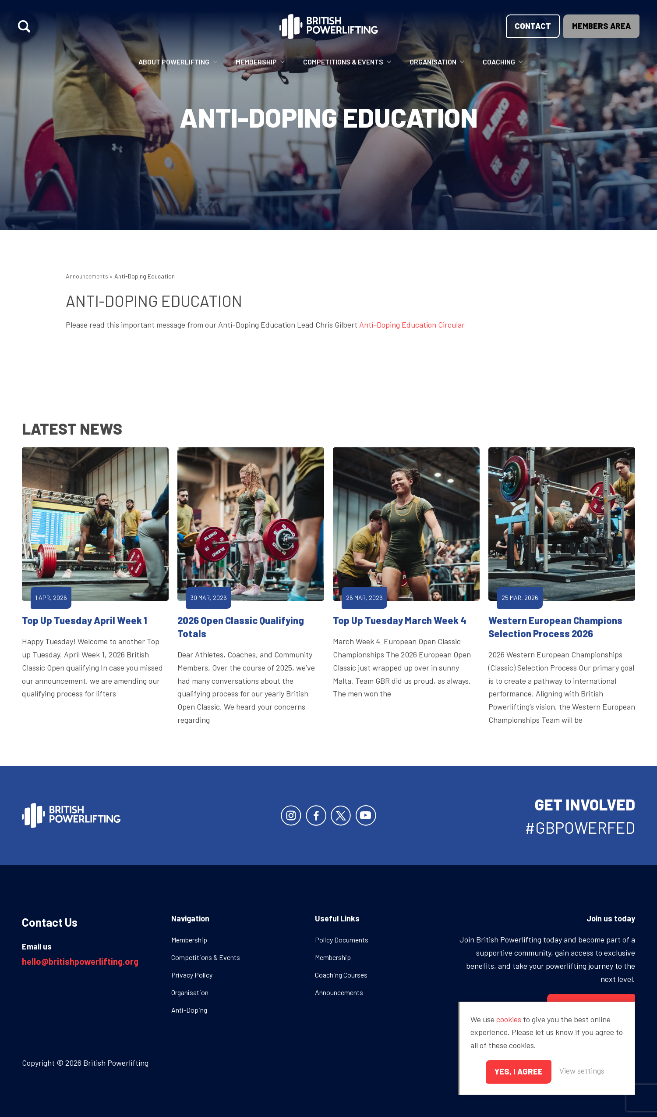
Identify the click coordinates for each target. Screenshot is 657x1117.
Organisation (433, 61)
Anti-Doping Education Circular (412, 324)
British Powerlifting (328, 26)
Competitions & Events (343, 61)
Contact (533, 26)
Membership (256, 61)
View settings (581, 1070)
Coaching (499, 61)
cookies (508, 1019)
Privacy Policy (191, 975)
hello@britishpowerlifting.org (80, 961)
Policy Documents (341, 939)
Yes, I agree (519, 1071)
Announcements (87, 276)
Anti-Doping (189, 1010)
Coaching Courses (341, 975)
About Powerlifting (173, 61)
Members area (601, 26)
